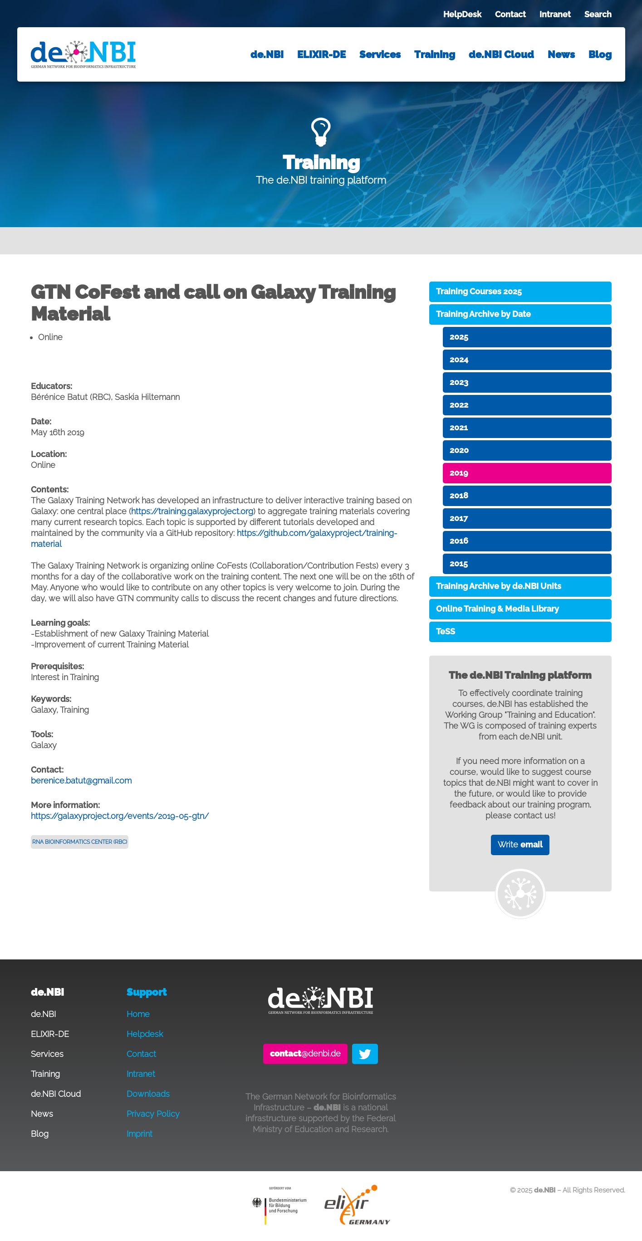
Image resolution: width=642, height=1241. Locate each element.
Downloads (148, 1094)
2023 (459, 382)
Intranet (555, 14)
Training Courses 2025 (479, 291)
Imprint (139, 1134)
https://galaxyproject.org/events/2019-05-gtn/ (120, 816)
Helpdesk (145, 1034)
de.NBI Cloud (501, 54)
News (561, 54)
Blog (600, 54)
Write (520, 844)
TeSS (445, 631)
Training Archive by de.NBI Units (498, 586)
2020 (459, 450)
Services (380, 54)
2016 (459, 540)
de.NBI (267, 54)
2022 (459, 404)
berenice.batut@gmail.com (81, 780)
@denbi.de (305, 1053)
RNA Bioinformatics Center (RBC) (79, 842)
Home (138, 1014)
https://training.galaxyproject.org (192, 511)
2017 (459, 518)
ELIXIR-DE (321, 54)
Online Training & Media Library (497, 608)
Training (434, 54)
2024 (459, 359)
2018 (459, 495)
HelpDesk (462, 14)
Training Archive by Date (483, 314)
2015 (459, 563)
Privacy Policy (153, 1114)
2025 (459, 336)
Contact (510, 14)
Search (598, 14)
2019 (459, 472)
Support (147, 992)
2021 (459, 427)
